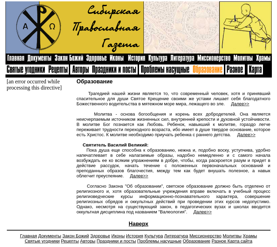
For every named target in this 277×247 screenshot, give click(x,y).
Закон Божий (75, 235)
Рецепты (70, 241)
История (134, 235)
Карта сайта (239, 241)
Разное (220, 241)
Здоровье (100, 235)
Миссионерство (205, 235)
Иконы (118, 235)
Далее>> (240, 103)
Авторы (88, 241)
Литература (176, 235)
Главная (28, 235)
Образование (197, 241)
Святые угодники (42, 241)
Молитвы (232, 235)
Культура (153, 235)
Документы (49, 235)
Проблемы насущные (159, 241)
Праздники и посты (116, 241)
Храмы (250, 235)
